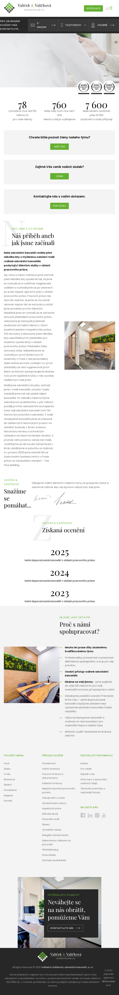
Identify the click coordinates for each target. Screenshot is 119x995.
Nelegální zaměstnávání (55, 835)
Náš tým (59, 146)
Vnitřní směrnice (51, 768)
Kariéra (84, 763)
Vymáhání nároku (51, 829)
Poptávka (59, 206)
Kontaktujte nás (61, 928)
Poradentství (49, 763)
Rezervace (93, 8)
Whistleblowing (50, 849)
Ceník (59, 176)
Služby (7, 768)
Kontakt (8, 800)
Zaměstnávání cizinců (54, 803)
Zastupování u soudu (53, 797)
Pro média (86, 768)
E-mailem (41, 25)
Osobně (102, 25)
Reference (9, 779)
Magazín (8, 795)
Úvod (6, 763)
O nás (7, 774)
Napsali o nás (88, 774)
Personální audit (51, 819)
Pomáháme (10, 790)
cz (107, 8)
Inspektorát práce (51, 808)
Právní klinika (49, 855)
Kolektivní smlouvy (52, 783)
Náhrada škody (50, 813)
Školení (7, 784)
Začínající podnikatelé (54, 860)
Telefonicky (73, 25)
